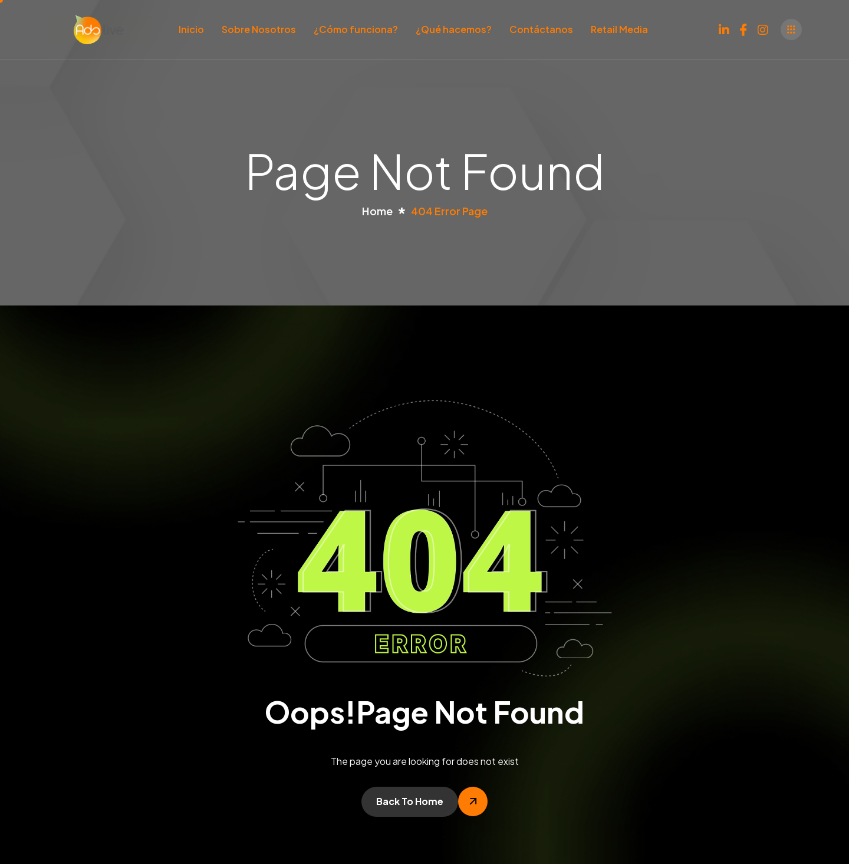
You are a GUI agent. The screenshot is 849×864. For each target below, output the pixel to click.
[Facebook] (743, 27)
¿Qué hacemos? (454, 29)
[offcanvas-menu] (791, 29)
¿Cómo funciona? (356, 29)
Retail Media (619, 29)
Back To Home (409, 801)
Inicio (191, 29)
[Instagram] (763, 27)
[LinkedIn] (724, 27)
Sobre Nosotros (259, 29)
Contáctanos (541, 29)
